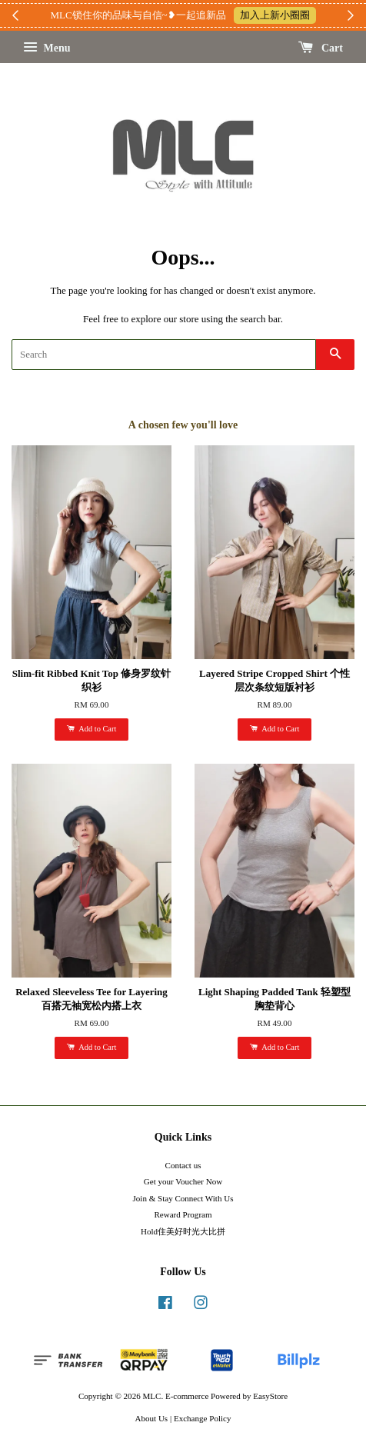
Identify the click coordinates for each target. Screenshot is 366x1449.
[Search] (164, 354)
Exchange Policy (202, 1418)
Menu (47, 48)
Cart (321, 48)
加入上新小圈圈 (275, 15)
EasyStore (270, 1396)
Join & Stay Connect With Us (183, 1198)
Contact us (183, 1165)
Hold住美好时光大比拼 (183, 1231)
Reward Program (182, 1214)
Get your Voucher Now (183, 1181)
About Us (151, 1418)
